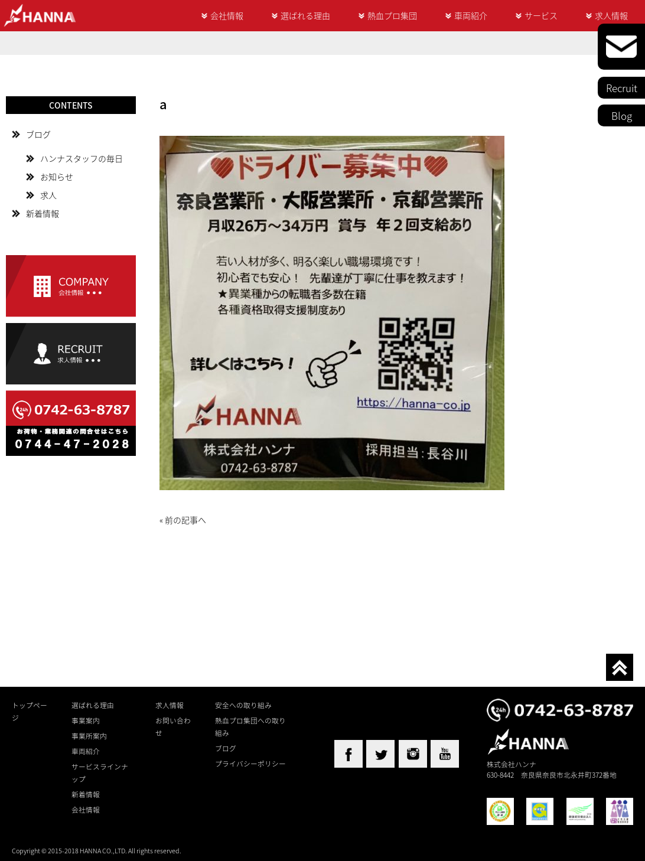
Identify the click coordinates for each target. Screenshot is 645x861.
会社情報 (226, 15)
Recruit (621, 87)
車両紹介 (470, 15)
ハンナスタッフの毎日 (81, 158)
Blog (621, 115)
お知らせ (56, 176)
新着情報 (42, 213)
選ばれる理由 (305, 15)
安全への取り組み (243, 705)
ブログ (38, 134)
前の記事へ (185, 520)
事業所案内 (89, 735)
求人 (48, 195)
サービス (541, 15)
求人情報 (611, 15)
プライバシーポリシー (250, 763)
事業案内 (85, 720)
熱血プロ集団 (392, 15)
